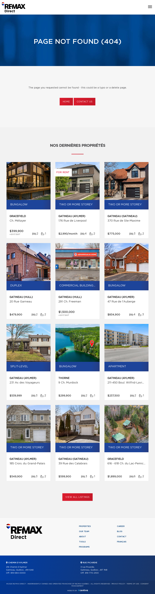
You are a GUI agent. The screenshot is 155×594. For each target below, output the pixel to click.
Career (121, 526)
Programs (84, 547)
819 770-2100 (92, 573)
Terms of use (133, 584)
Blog (119, 531)
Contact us (84, 102)
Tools (82, 542)
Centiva (83, 590)
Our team (84, 531)
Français (121, 542)
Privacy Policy (118, 584)
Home (66, 102)
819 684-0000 (18, 573)
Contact (121, 537)
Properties (85, 526)
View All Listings (77, 497)
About (82, 537)
